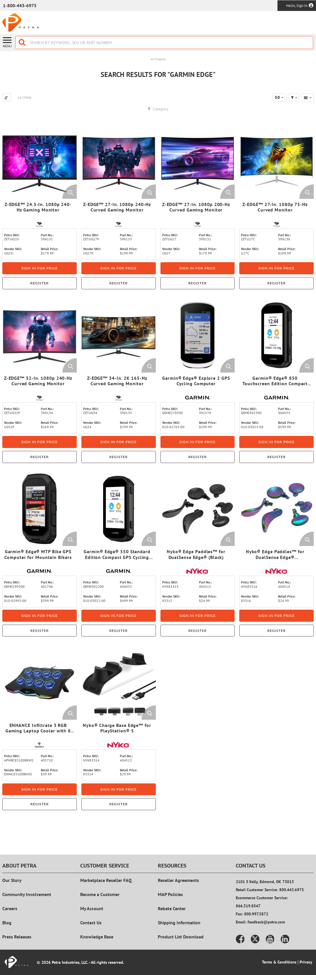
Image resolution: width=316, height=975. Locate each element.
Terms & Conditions (279, 962)
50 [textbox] (277, 97)
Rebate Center (172, 908)
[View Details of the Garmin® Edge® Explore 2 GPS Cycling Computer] (197, 335)
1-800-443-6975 (20, 5)
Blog (7, 922)
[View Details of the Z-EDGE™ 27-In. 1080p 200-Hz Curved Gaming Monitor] (197, 161)
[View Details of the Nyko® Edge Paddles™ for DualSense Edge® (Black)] (197, 509)
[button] (294, 97)
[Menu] (7, 42)
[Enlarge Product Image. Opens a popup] (69, 191)
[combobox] (164, 42)
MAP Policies (170, 894)
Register (39, 283)
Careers (9, 908)
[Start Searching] (22, 42)
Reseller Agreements (178, 880)
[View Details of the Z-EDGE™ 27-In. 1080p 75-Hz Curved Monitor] (276, 161)
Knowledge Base (96, 937)
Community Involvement (26, 894)
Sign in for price (39, 268)
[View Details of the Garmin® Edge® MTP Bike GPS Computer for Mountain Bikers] (39, 509)
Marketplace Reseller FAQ (106, 880)
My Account (91, 908)
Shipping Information (179, 922)
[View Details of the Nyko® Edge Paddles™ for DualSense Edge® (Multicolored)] (276, 509)
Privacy (306, 962)
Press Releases (16, 937)
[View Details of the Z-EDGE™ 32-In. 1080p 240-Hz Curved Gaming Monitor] (39, 335)
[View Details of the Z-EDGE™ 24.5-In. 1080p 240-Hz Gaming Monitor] (39, 161)
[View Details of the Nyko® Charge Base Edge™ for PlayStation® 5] (118, 682)
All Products (158, 59)
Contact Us (90, 922)
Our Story (12, 880)
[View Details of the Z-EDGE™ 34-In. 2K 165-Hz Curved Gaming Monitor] (118, 335)
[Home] (21, 22)
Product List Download (181, 937)
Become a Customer (100, 894)
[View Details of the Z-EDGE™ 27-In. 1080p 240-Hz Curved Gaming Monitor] (118, 161)
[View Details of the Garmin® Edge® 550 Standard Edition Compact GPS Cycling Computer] (118, 509)
